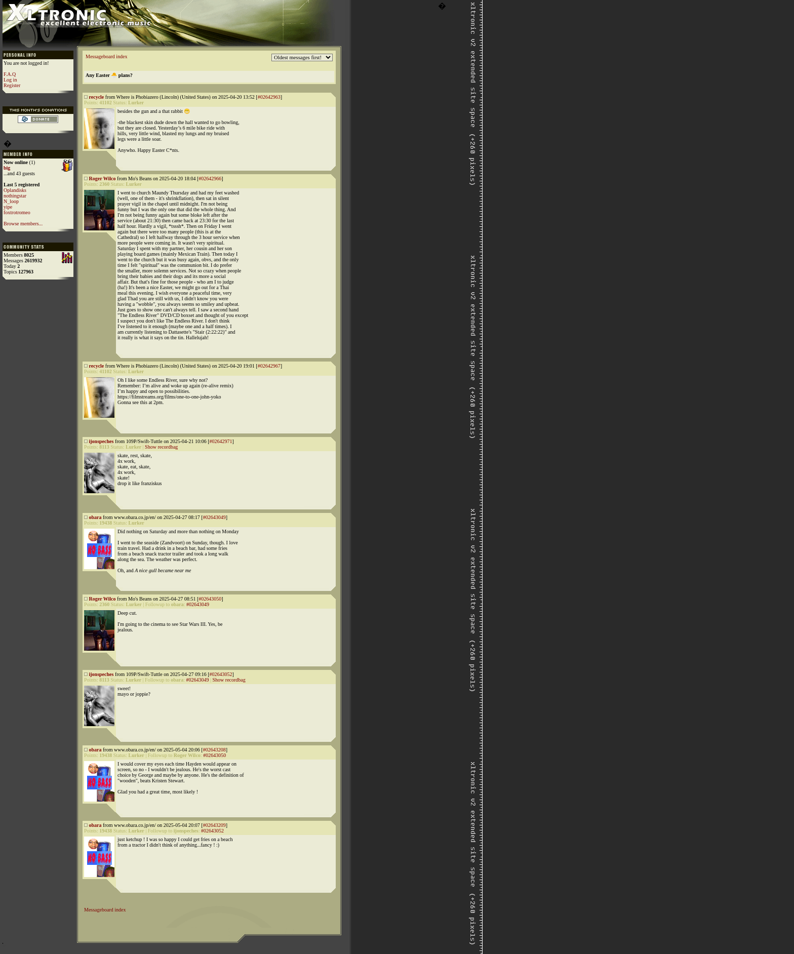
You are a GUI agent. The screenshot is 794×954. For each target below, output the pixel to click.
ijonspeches (101, 441)
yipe (8, 207)
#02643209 (214, 825)
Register (12, 85)
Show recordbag (161, 447)
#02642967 (269, 366)
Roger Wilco (102, 178)
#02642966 (209, 178)
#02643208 (214, 749)
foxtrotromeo (17, 212)
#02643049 (214, 517)
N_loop (11, 201)
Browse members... (23, 223)
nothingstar (15, 195)
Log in (10, 80)
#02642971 (220, 441)
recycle (96, 97)
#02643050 (209, 599)
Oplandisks (15, 190)
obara (95, 517)
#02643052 (220, 674)
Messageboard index (106, 56)
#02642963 (269, 97)
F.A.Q (10, 74)
